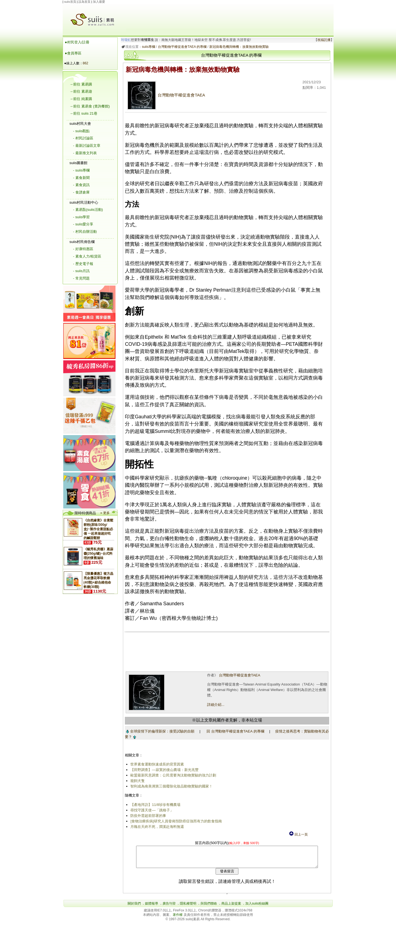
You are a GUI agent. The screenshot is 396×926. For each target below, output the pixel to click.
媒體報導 (151, 908)
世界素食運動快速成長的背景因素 (156, 764)
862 (85, 63)
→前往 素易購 (81, 84)
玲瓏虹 (125, 40)
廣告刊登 (169, 908)
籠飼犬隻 (137, 781)
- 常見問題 (81, 278)
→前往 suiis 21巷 (83, 113)
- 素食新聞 (81, 178)
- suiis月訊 (81, 271)
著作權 (178, 919)
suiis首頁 (70, 1)
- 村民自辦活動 (85, 232)
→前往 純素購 (81, 99)
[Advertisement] (228, 16)
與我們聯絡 (208, 908)
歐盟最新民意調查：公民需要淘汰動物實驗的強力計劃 (172, 775)
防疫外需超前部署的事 (147, 816)
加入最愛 (99, 1)
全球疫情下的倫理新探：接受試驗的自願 (159, 731)
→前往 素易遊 (81, 91)
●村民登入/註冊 (77, 42)
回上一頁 (298, 834)
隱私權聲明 (188, 908)
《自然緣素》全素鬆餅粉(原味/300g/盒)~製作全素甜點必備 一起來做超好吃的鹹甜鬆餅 (98, 529)
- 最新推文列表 (85, 153)
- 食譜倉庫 (81, 192)
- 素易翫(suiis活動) (88, 210)
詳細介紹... (215, 705)
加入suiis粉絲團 (256, 908)
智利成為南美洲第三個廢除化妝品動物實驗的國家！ (171, 786)
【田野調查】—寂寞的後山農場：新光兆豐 (163, 770)
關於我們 (134, 908)
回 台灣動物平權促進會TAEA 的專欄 (234, 731)
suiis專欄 (147, 47)
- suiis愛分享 (83, 224)
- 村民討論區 (83, 138)
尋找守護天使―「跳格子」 (151, 810)
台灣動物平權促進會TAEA (165, 95)
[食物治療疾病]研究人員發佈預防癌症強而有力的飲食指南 (175, 821)
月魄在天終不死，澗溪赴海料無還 (156, 827)
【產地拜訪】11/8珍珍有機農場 (155, 805)
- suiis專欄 (81, 170)
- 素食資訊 (81, 185)
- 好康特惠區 (83, 249)
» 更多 (105, 513)
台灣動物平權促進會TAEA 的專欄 (181, 47)
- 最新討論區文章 (86, 145)
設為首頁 (84, 1)
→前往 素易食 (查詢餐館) (90, 106)
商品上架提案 (231, 908)
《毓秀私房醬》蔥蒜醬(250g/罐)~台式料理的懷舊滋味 (98, 553)
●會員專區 (73, 53)
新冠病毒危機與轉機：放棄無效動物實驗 (238, 47)
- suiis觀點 (81, 131)
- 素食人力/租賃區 (87, 256)
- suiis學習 (81, 217)
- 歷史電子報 (83, 264)
